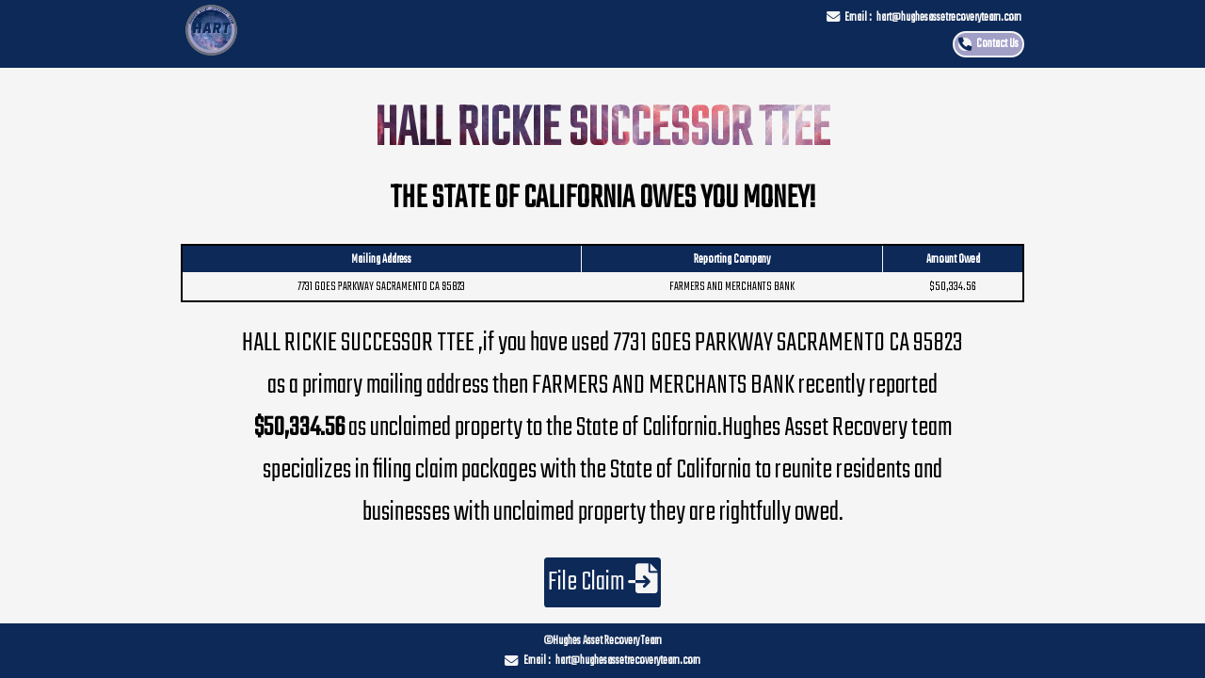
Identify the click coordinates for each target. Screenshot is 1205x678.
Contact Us (997, 44)
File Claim (603, 582)
